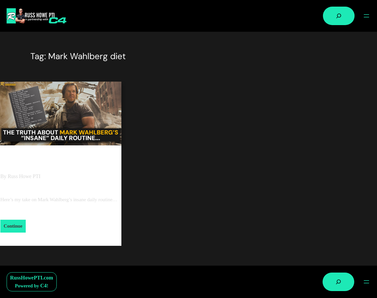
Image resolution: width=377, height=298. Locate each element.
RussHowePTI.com (31, 277)
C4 (43, 285)
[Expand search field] (339, 16)
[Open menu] (366, 16)
